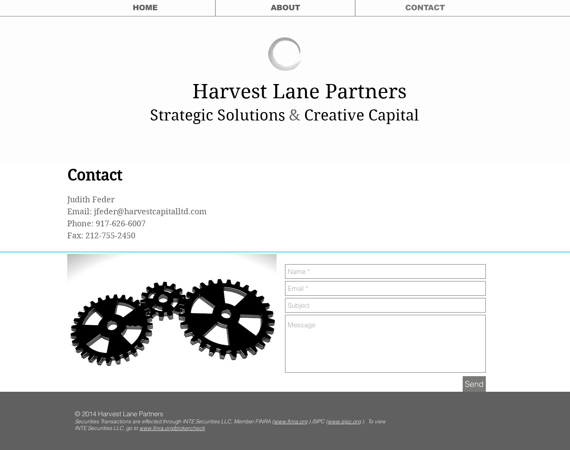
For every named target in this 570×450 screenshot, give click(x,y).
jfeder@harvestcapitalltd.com (150, 211)
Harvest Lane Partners (299, 91)
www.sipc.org (344, 421)
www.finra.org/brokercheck (172, 428)
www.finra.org (290, 421)
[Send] (474, 384)
